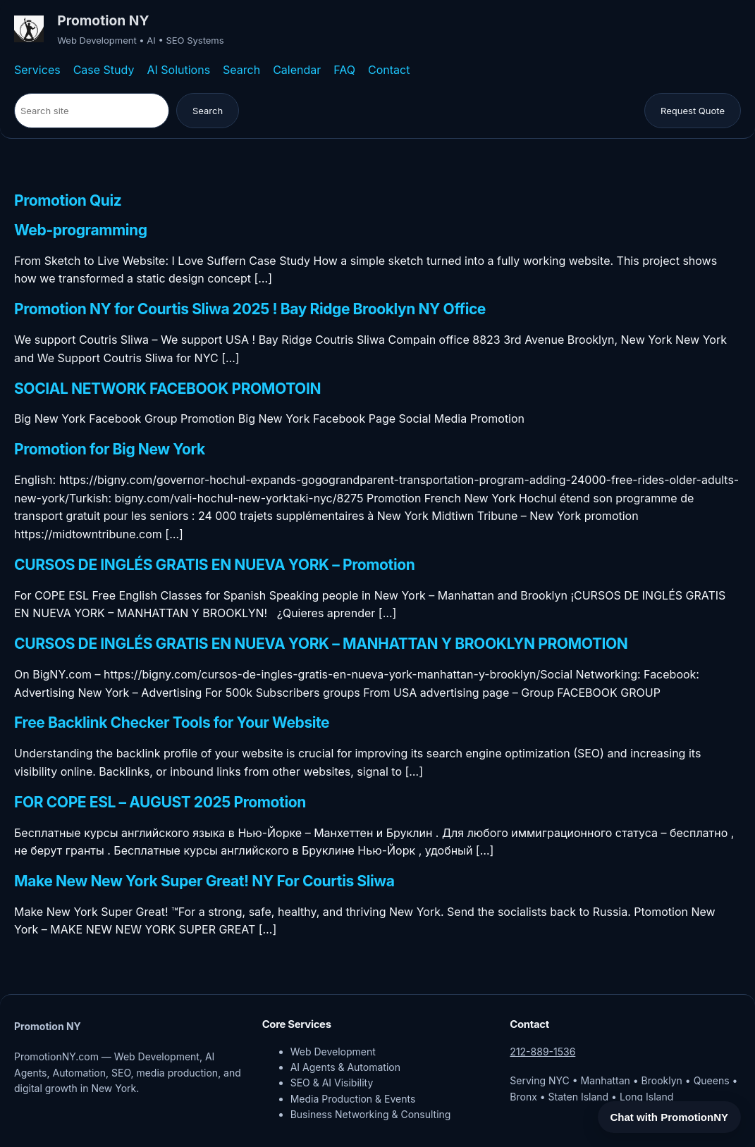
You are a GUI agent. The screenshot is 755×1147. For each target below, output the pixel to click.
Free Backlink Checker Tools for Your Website (171, 723)
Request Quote (693, 110)
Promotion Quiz (67, 201)
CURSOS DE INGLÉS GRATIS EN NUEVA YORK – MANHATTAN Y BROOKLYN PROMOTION (320, 644)
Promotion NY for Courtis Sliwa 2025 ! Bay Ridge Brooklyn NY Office (250, 310)
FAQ (344, 70)
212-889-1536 (542, 1052)
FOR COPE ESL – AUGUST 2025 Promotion (160, 803)
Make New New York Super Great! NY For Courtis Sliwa (204, 882)
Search (241, 70)
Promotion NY (103, 20)
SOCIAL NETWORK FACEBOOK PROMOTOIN (167, 389)
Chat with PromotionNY (669, 1117)
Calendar (297, 70)
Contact (389, 70)
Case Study (104, 70)
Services (37, 70)
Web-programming (80, 231)
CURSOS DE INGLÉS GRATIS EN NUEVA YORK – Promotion (214, 565)
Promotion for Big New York (109, 450)
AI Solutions (178, 70)
